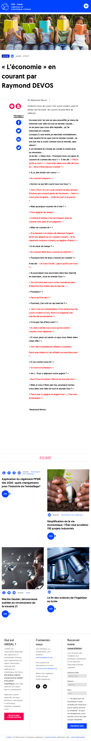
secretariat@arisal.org (44, 657)
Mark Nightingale (78, 737)
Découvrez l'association (14, 716)
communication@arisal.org (46, 668)
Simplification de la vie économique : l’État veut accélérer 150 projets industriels (67, 525)
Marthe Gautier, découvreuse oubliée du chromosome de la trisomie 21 (19, 602)
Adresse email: (73, 673)
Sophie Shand (50, 737)
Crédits (9, 737)
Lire (5, 494)
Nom (69, 690)
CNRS (28, 593)
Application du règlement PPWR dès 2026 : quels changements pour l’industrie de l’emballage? (21, 482)
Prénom (70, 681)
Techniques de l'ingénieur (31, 473)
